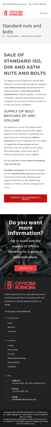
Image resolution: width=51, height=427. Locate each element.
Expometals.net (23, 311)
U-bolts (11, 345)
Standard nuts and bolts (31, 36)
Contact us (12, 331)
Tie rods (11, 354)
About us (11, 327)
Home (10, 323)
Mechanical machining (17, 358)
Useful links (13, 318)
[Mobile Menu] (45, 13)
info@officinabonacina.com (24, 399)
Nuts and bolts (13, 362)
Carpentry (12, 366)
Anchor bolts (13, 349)
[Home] (3, 36)
